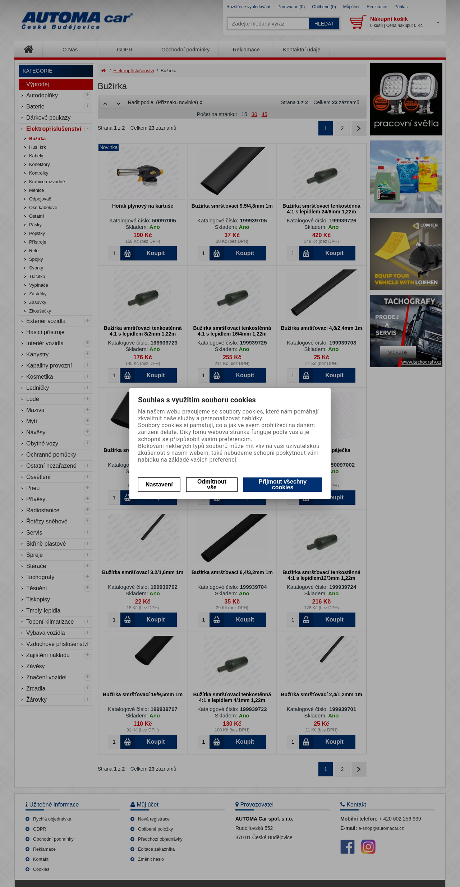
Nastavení (159, 484)
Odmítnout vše (211, 484)
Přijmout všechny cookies (283, 484)
